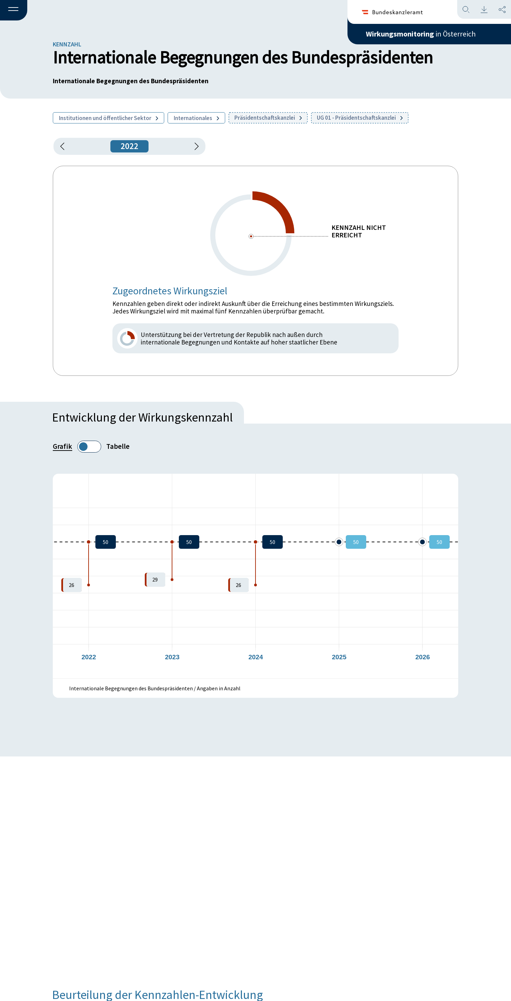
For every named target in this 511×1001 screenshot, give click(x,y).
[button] (13, 10)
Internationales (196, 118)
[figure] (255, 576)
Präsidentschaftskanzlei (268, 117)
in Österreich (421, 34)
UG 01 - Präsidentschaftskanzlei (360, 117)
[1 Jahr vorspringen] (194, 146)
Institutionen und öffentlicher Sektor (108, 118)
